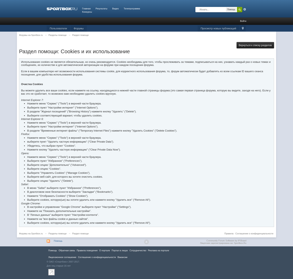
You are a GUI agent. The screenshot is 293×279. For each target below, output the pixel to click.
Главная (86, 8)
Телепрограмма (132, 8)
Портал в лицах (120, 250)
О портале (104, 250)
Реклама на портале (158, 250)
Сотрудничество (137, 250)
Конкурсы (87, 12)
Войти (243, 21)
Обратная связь (66, 250)
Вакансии (122, 257)
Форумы (79, 28)
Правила (229, 233)
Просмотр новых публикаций (218, 28)
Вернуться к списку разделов (255, 45)
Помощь (58, 241)
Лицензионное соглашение (62, 257)
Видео (115, 8)
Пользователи (58, 28)
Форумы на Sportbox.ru (31, 233)
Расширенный (244, 9)
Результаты (101, 8)
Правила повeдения (87, 250)
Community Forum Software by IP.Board (226, 240)
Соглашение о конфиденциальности (254, 233)
